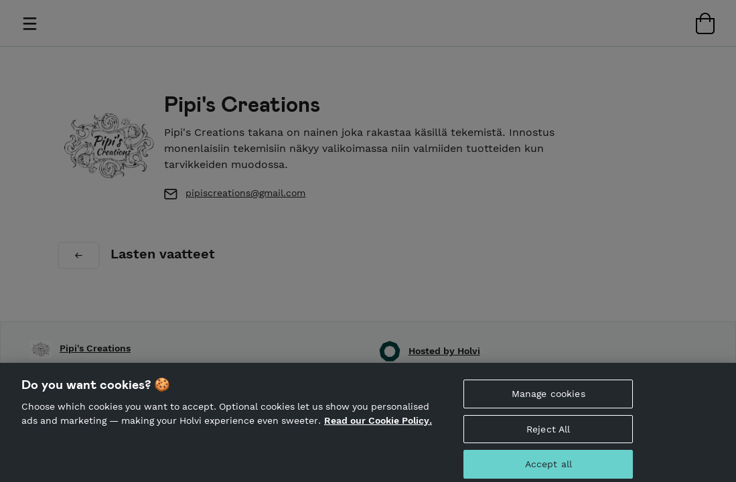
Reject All (548, 433)
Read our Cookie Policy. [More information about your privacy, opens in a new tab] (378, 424)
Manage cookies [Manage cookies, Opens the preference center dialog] (548, 397)
